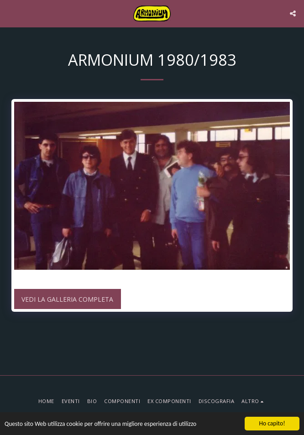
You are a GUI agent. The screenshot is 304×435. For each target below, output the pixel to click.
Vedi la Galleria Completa (67, 299)
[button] (10, 13)
